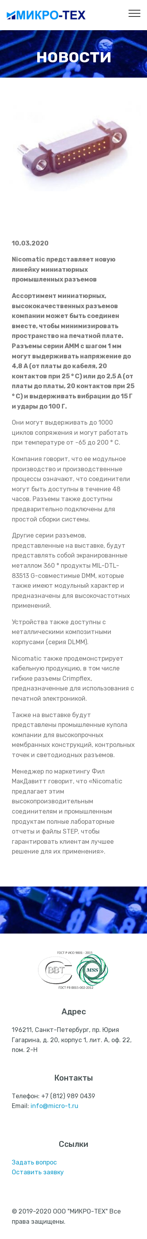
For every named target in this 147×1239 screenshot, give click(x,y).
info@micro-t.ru (54, 1106)
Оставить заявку (38, 1172)
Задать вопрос (34, 1162)
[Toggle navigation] (135, 12)
